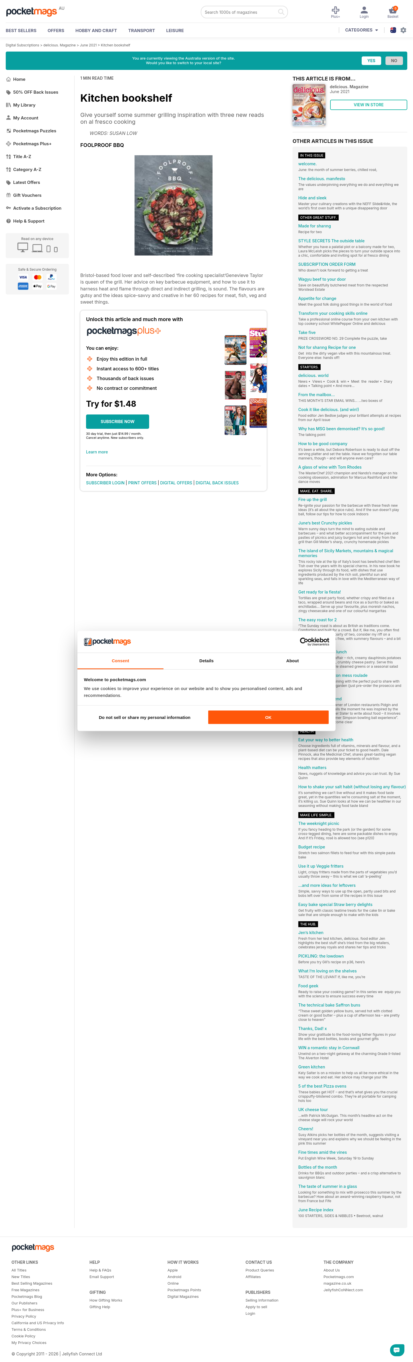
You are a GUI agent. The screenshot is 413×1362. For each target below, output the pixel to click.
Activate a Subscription (33, 208)
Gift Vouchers (24, 195)
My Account (22, 118)
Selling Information (262, 1300)
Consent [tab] (120, 660)
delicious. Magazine (59, 45)
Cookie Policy (23, 1336)
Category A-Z (23, 169)
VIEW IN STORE (369, 104)
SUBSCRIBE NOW (118, 421)
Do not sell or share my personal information (144, 717)
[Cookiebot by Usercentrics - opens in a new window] (304, 642)
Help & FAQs (100, 1270)
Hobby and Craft (96, 30)
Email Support (101, 1276)
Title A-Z (18, 156)
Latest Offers (23, 182)
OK (268, 717)
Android (174, 1276)
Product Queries (260, 1270)
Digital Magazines (183, 1296)
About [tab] (292, 660)
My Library (21, 105)
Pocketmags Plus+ (29, 143)
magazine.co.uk (337, 1283)
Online (173, 1283)
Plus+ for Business (27, 1309)
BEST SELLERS (21, 30)
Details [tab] (206, 660)
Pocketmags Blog (26, 1296)
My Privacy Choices (28, 1342)
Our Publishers (24, 1303)
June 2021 (88, 45)
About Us (332, 1270)
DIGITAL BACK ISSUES (217, 482)
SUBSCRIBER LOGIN (105, 482)
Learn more (97, 451)
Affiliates (253, 1276)
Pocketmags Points (184, 1290)
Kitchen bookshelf (115, 45)
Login (250, 1313)
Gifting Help (99, 1306)
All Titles (18, 1270)
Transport (141, 30)
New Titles (20, 1276)
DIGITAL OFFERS (176, 482)
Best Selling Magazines (31, 1283)
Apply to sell (256, 1306)
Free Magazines (25, 1290)
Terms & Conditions (28, 1329)
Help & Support (25, 221)
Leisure (175, 30)
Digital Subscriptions (22, 45)
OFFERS (56, 30)
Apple (172, 1270)
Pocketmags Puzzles (31, 130)
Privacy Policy (23, 1316)
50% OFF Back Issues (32, 92)
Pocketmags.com (339, 1276)
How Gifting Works (105, 1300)
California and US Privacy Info (37, 1322)
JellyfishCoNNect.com (343, 1290)
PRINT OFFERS (142, 482)
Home (16, 79)
